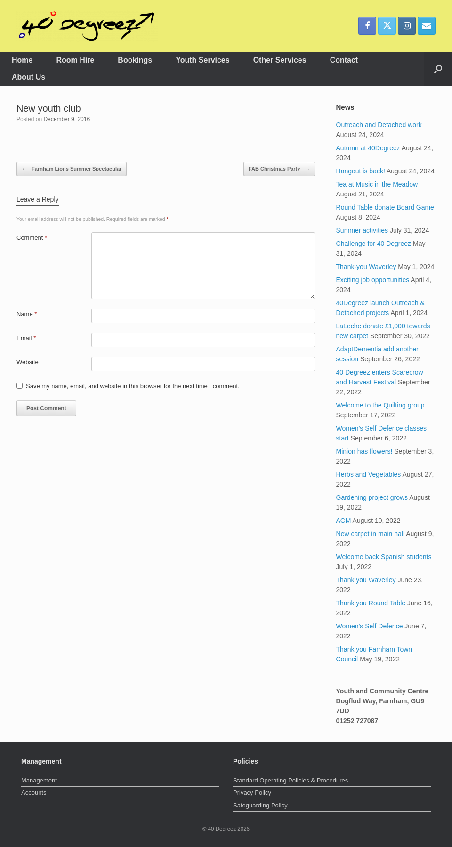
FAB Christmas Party (279, 169)
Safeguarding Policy (260, 805)
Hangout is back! (360, 171)
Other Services (280, 60)
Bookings (135, 60)
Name (26, 314)
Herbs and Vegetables (368, 474)
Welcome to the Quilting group (380, 405)
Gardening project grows (372, 497)
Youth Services (202, 60)
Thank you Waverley (366, 580)
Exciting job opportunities (373, 280)
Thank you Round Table (371, 603)
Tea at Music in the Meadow (377, 184)
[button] (438, 69)
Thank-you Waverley (366, 266)
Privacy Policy (252, 792)
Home (22, 60)
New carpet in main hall (370, 534)
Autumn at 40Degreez (368, 148)
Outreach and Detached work (379, 125)
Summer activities (362, 230)
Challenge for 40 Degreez (374, 243)
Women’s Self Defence (369, 626)
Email (26, 338)
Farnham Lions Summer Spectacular (71, 169)
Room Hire (75, 60)
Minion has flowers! (364, 451)
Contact (344, 60)
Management (39, 780)
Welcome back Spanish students (384, 557)
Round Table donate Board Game (385, 207)
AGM (343, 520)
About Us (28, 77)
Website (27, 362)
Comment (31, 237)
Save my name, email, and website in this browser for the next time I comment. (133, 386)
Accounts (33, 792)
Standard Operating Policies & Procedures (290, 780)
